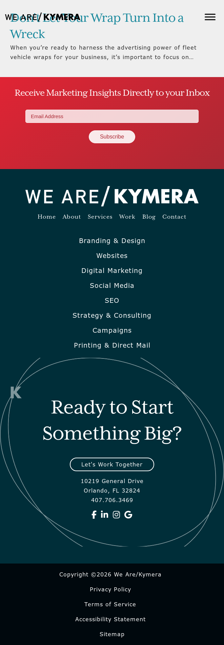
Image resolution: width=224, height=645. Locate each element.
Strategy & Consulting (112, 315)
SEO (112, 300)
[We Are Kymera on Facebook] (94, 515)
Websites (112, 255)
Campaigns (112, 330)
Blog (149, 217)
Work (127, 217)
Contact (174, 217)
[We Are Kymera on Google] (128, 515)
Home (47, 217)
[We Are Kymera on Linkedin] (104, 515)
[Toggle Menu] (210, 17)
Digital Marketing (112, 270)
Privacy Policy (110, 589)
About (72, 217)
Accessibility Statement (110, 619)
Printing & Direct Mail (112, 345)
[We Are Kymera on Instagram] (116, 515)
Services (100, 217)
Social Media (112, 285)
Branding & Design (112, 240)
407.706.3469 (112, 500)
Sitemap (112, 634)
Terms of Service (110, 604)
